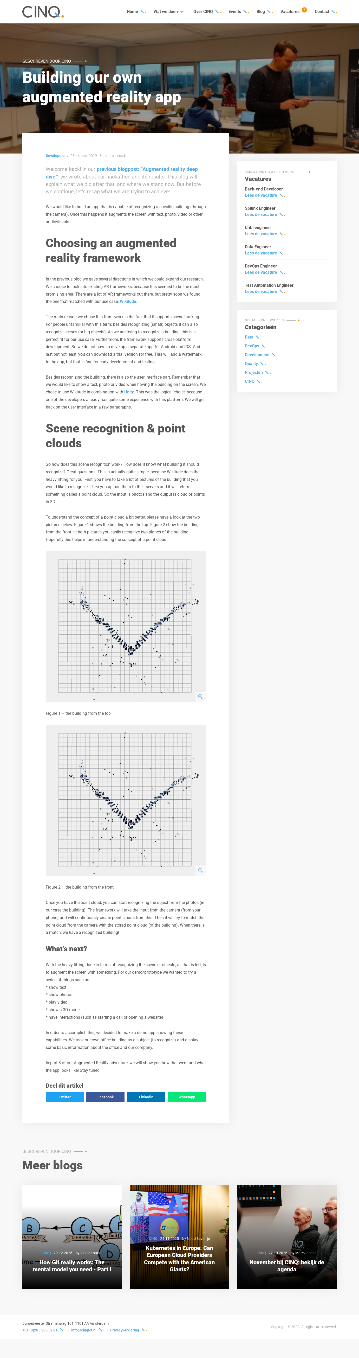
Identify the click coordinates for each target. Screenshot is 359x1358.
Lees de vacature (261, 195)
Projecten (254, 372)
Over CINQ (203, 11)
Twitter (65, 1097)
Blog (261, 11)
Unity (129, 392)
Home (132, 11)
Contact (322, 11)
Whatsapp (187, 1097)
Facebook (105, 1097)
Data (249, 337)
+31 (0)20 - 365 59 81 (39, 1330)
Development (257, 354)
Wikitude (128, 301)
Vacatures (293, 11)
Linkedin (146, 1097)
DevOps (252, 345)
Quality (251, 363)
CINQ (249, 381)
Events (235, 11)
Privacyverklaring (124, 1330)
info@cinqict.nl (83, 1330)
